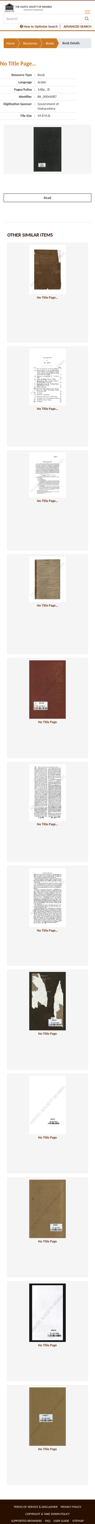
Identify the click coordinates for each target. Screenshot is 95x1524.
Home (10, 43)
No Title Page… (47, 297)
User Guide (61, 1521)
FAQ (47, 1521)
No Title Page (47, 722)
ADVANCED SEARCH (77, 26)
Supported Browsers (26, 1521)
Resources (30, 43)
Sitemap (78, 1521)
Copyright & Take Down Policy (47, 1514)
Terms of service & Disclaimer (35, 1507)
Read (47, 198)
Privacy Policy (71, 1507)
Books (50, 43)
